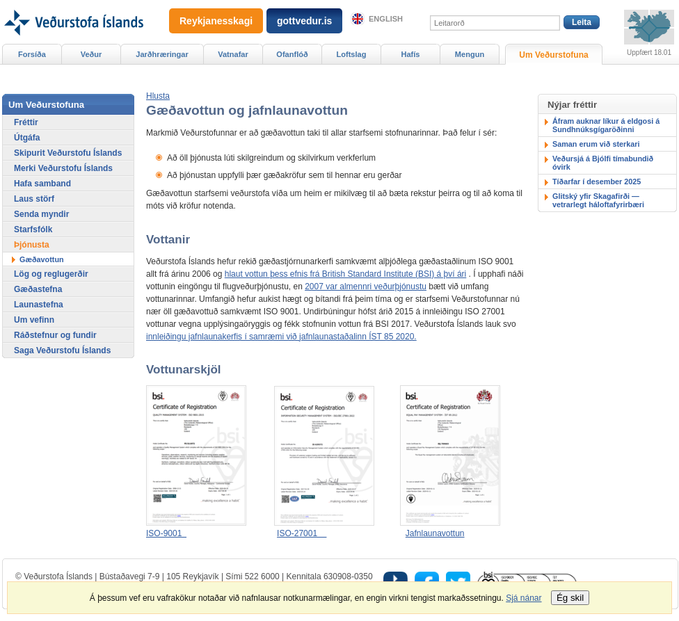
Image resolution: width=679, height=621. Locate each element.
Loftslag (352, 54)
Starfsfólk (33, 229)
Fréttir (26, 122)
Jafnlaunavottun (435, 533)
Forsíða (32, 54)
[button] (158, 96)
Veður (91, 54)
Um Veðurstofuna (553, 55)
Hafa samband (42, 183)
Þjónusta (31, 245)
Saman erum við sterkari (595, 144)
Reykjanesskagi (216, 20)
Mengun (469, 54)
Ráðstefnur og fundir (55, 335)
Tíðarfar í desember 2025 (596, 181)
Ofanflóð (291, 54)
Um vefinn (34, 320)
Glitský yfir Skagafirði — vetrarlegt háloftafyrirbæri (598, 200)
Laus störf (34, 199)
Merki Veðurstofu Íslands (63, 168)
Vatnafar (233, 54)
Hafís (410, 54)
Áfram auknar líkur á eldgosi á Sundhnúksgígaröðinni (606, 125)
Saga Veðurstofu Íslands (62, 350)
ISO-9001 (166, 533)
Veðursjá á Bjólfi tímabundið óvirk (602, 162)
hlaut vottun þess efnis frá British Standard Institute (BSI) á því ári (346, 274)
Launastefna (38, 304)
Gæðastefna (38, 289)
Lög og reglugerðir (51, 274)
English (386, 19)
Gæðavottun (41, 259)
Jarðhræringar (162, 54)
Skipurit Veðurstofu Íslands (68, 153)
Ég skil (570, 597)
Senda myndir (41, 214)
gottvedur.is (304, 20)
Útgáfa (27, 138)
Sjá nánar (523, 598)
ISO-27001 (301, 533)
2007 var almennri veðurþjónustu (365, 286)
